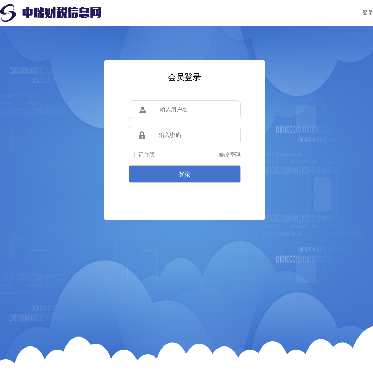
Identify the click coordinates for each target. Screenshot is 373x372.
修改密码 (230, 155)
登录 (368, 13)
